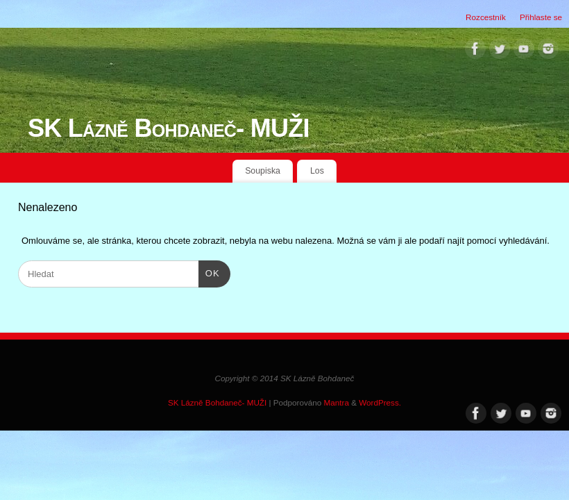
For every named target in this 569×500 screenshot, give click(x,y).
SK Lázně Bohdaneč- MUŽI (168, 128)
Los (317, 171)
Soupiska (262, 171)
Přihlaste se (541, 17)
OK (209, 271)
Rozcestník (486, 17)
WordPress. (380, 402)
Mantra (336, 402)
